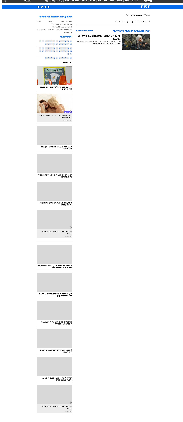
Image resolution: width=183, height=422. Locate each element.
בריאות (90, 2)
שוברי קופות (65, 32)
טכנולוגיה (73, 2)
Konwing (48, 21)
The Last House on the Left (60, 27)
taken (37, 21)
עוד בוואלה (65, 63)
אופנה (65, 2)
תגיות (146, 15)
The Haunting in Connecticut (59, 24)
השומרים (49, 30)
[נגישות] (3, 2)
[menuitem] (131, 2)
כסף (103, 2)
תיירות (82, 2)
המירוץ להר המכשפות (62, 30)
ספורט (125, 2)
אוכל (97, 2)
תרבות (117, 2)
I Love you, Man (64, 21)
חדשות (132, 2)
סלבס (110, 2)
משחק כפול (39, 30)
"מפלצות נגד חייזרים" (132, 15)
